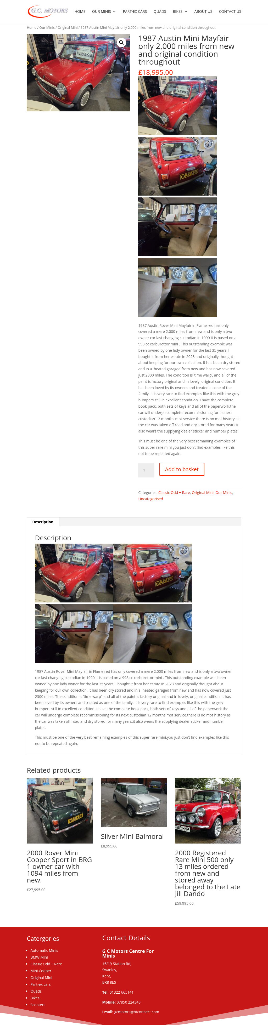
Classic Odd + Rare (174, 492)
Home (80, 12)
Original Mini (67, 27)
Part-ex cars (40, 984)
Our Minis (101, 12)
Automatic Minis (44, 950)
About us (203, 12)
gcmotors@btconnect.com (136, 1011)
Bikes (177, 12)
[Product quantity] (146, 470)
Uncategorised (150, 498)
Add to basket (182, 469)
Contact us (230, 12)
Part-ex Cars (135, 12)
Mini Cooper (40, 970)
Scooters (37, 1004)
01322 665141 (122, 992)
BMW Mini (39, 957)
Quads (160, 12)
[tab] (42, 521)
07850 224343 (129, 1002)
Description (42, 521)
